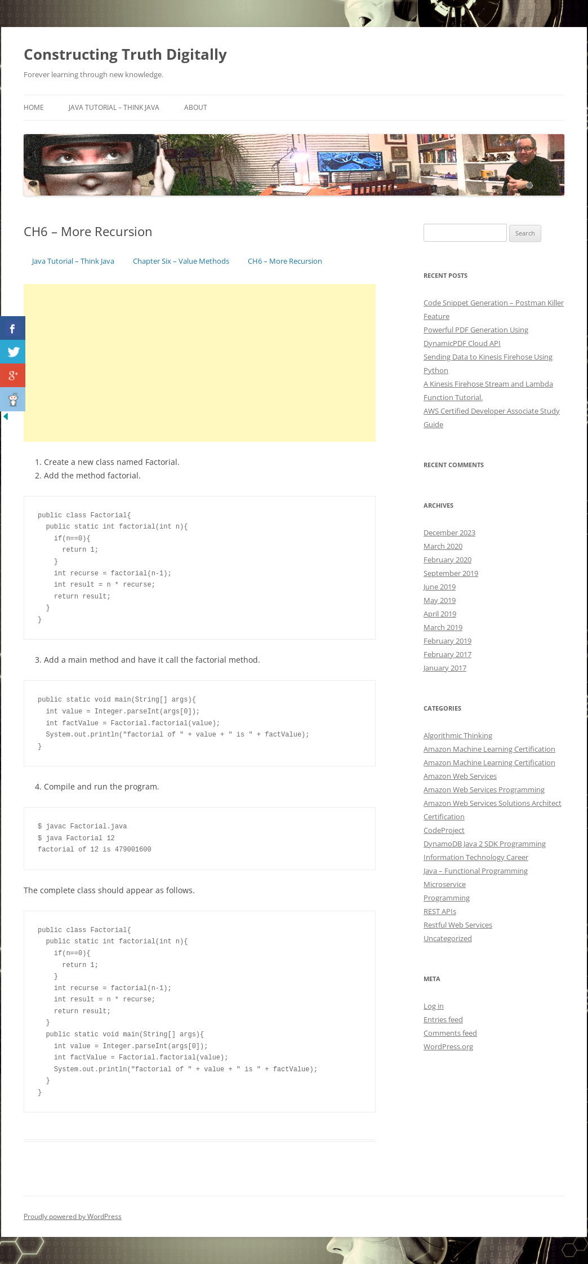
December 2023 (449, 532)
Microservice (445, 884)
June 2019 (440, 587)
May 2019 (440, 600)
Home (34, 107)
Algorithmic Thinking (458, 735)
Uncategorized (448, 938)
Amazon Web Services (460, 776)
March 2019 (443, 627)
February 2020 (447, 560)
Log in (434, 1006)
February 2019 (447, 641)
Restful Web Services (458, 925)
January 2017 (445, 668)
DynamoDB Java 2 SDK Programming (485, 844)
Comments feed (450, 1033)
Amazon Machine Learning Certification (489, 749)
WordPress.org (448, 1046)
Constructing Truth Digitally (125, 54)
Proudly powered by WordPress (73, 1216)
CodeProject (444, 830)
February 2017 (447, 654)
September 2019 (451, 573)
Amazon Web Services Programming (484, 789)
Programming (447, 898)
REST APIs (440, 911)
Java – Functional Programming (476, 871)
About (195, 107)
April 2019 (440, 614)
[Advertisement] (200, 363)
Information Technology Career (476, 857)
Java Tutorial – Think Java (114, 107)
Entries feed (443, 1019)
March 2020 (443, 546)
